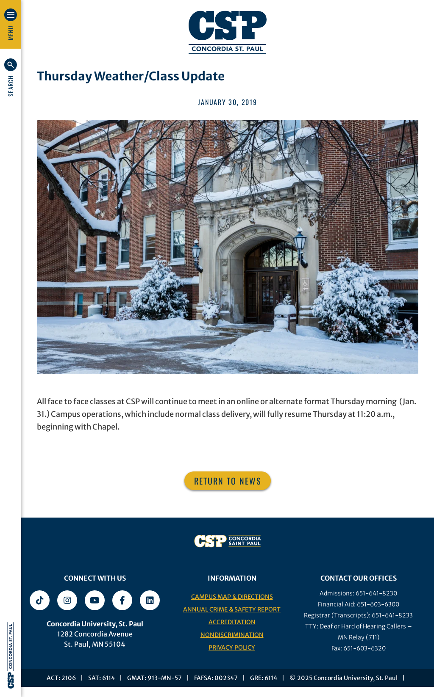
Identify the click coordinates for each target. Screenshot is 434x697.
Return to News (227, 480)
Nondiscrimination (232, 635)
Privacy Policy (232, 647)
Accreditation (232, 622)
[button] (10, 77)
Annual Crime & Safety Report (232, 609)
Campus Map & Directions (232, 597)
